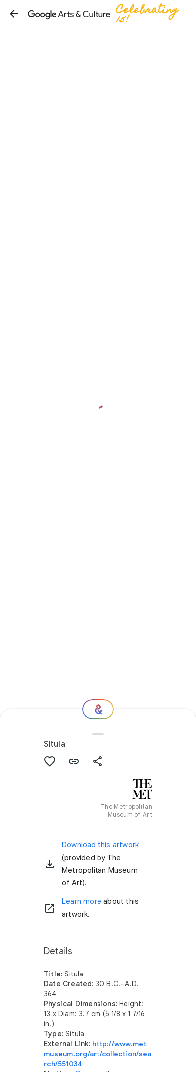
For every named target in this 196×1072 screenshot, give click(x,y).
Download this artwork (100, 844)
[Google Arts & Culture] (107, 14)
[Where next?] (98, 709)
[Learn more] (50, 908)
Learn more (81, 901)
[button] (14, 14)
